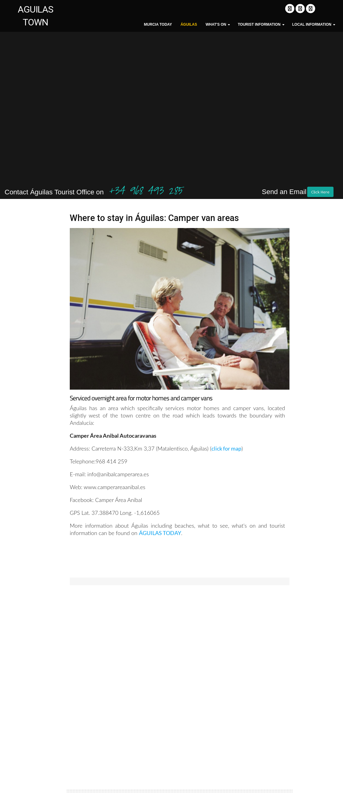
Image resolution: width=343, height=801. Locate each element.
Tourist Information (259, 24)
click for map (226, 448)
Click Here (320, 192)
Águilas (189, 24)
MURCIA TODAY (158, 24)
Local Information (311, 24)
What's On (216, 24)
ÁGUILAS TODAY (160, 533)
